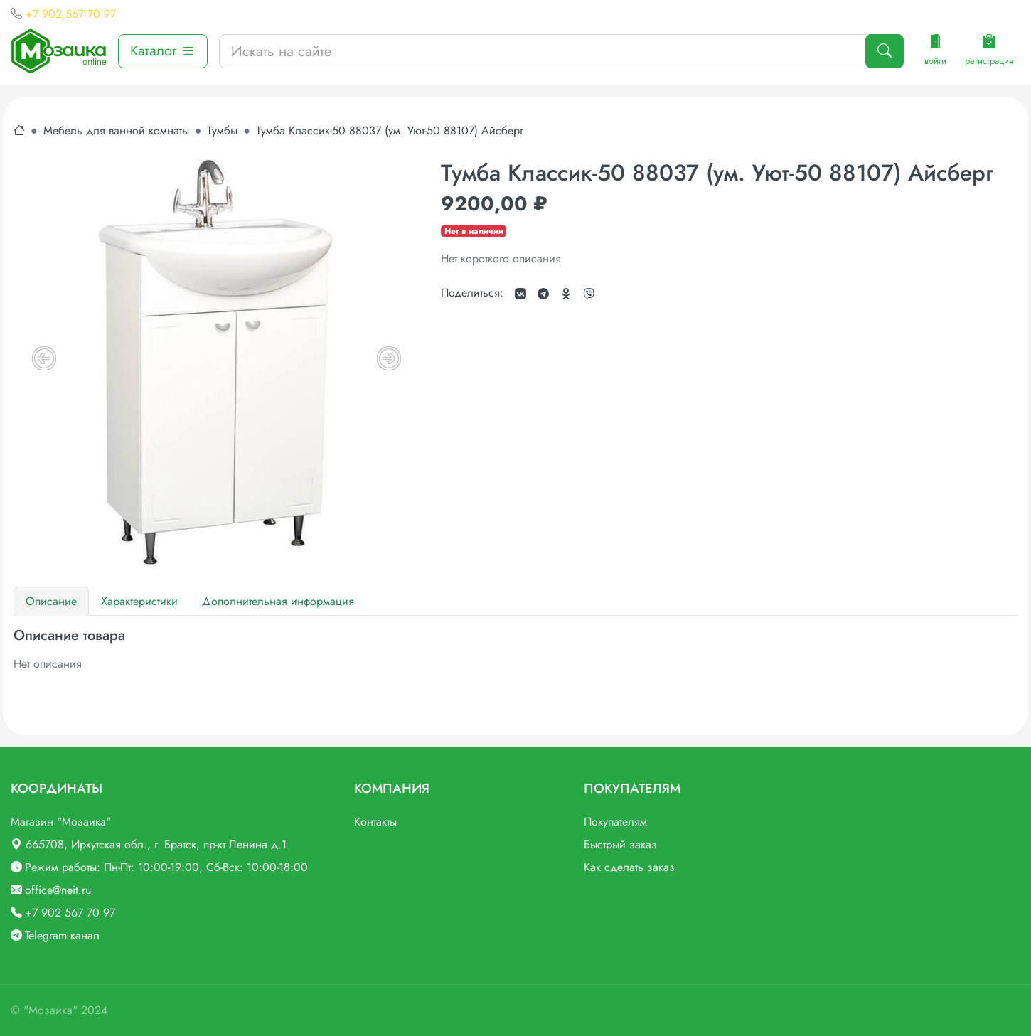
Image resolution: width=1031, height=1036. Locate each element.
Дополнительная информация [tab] (278, 601)
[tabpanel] (515, 650)
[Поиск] (884, 51)
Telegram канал (62, 935)
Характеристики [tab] (139, 601)
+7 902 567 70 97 (71, 14)
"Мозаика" (50, 1010)
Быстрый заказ (620, 844)
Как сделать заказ (629, 867)
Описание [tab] (51, 601)
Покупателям (615, 821)
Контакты (375, 821)
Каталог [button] (163, 51)
